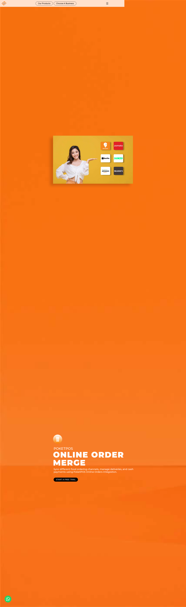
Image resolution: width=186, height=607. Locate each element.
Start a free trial (66, 480)
